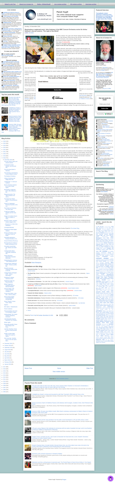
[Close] (79, 73)
